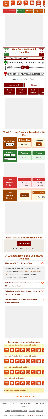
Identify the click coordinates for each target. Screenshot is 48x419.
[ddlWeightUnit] (13, 155)
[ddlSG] (10, 158)
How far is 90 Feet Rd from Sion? (19, 263)
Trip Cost (38, 11)
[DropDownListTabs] (24, 58)
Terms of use (32, 403)
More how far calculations (15, 390)
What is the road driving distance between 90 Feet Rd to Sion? (22, 292)
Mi (27, 79)
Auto (20, 79)
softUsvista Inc (32, 415)
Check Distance (33, 91)
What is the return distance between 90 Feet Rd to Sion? (21, 301)
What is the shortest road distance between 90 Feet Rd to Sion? (22, 284)
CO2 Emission (9, 11)
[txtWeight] (7, 155)
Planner (29, 11)
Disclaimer (21, 403)
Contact (12, 403)
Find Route (21, 91)
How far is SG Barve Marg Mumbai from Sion (21, 345)
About (4, 403)
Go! (39, 144)
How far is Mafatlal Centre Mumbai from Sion (21, 356)
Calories (20, 11)
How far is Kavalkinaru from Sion (16, 367)
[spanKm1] (40, 197)
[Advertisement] (24, 30)
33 (41, 52)
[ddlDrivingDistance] (11, 144)
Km (33, 79)
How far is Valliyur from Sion (14, 378)
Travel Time (9, 91)
